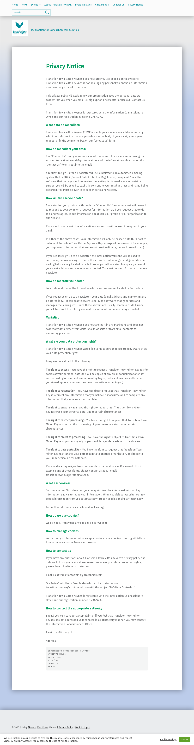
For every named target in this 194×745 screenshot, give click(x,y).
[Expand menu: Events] (40, 5)
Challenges (101, 4)
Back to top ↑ (82, 727)
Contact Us (118, 4)
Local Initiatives (83, 4)
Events (34, 4)
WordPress (42, 727)
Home (15, 4)
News (24, 4)
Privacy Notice (135, 4)
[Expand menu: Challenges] (108, 5)
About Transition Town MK (58, 4)
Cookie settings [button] (168, 739)
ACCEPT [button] (184, 739)
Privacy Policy (66, 727)
